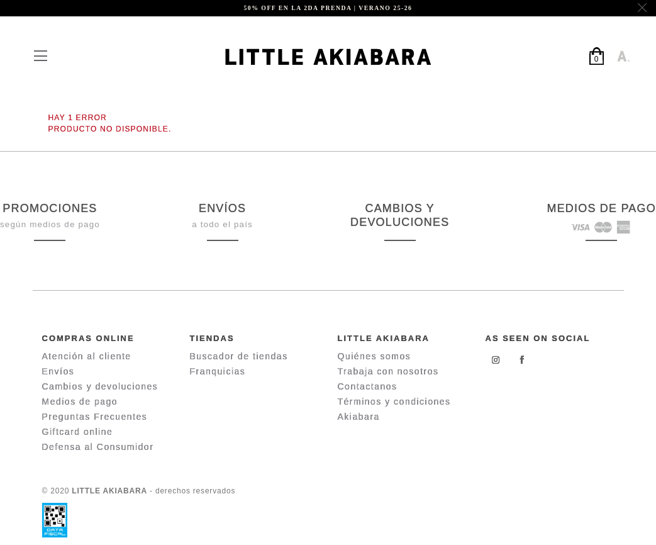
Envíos (58, 371)
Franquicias (218, 371)
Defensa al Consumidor (98, 447)
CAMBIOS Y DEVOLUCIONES (399, 215)
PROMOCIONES (50, 208)
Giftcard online (77, 432)
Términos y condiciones (394, 401)
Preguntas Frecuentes (95, 417)
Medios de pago (80, 401)
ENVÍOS (222, 208)
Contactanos (367, 386)
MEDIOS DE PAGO (601, 208)
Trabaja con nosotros (388, 371)
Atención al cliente (86, 356)
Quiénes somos (374, 356)
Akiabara (359, 417)
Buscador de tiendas (239, 356)
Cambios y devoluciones (100, 386)
